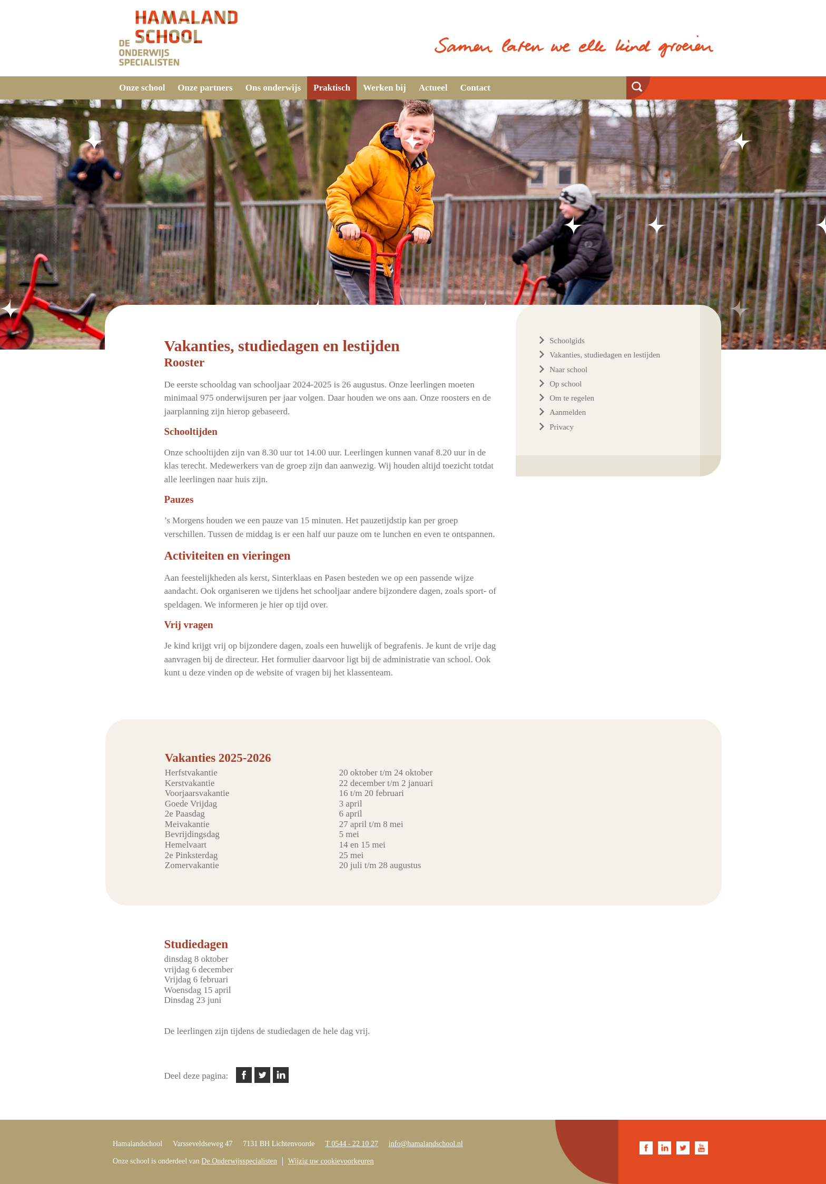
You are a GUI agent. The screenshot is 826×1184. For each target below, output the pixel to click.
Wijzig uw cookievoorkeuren (331, 1161)
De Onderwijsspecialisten (239, 1161)
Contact (475, 88)
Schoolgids (567, 340)
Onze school (142, 88)
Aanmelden (567, 412)
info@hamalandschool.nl (426, 1144)
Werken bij (384, 88)
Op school (565, 384)
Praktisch (331, 88)
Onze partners (205, 88)
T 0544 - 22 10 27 (351, 1144)
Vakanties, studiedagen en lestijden (604, 355)
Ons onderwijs (273, 88)
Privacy (561, 427)
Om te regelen (571, 398)
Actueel (433, 88)
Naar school (568, 369)
